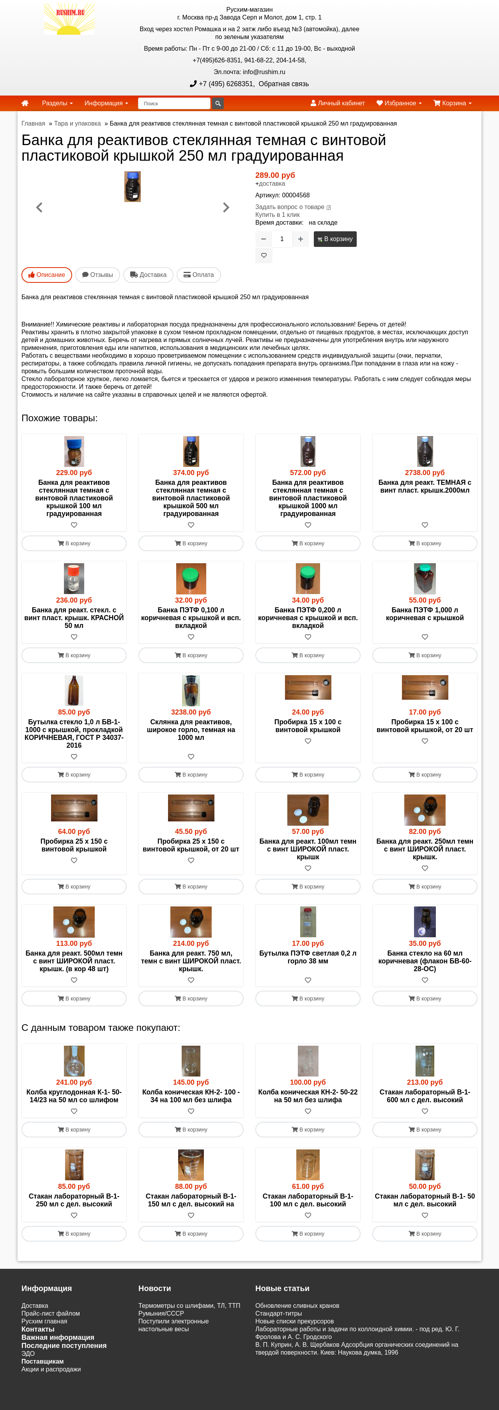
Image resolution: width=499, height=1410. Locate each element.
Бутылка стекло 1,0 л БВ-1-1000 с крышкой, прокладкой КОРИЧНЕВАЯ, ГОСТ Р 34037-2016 (74, 733)
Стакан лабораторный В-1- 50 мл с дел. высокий (425, 1200)
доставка (272, 183)
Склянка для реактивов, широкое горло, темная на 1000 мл (191, 729)
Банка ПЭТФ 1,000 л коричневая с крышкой (425, 614)
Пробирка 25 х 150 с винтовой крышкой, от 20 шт (191, 845)
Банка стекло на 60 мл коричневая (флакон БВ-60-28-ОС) (424, 961)
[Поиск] (174, 103)
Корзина (453, 103)
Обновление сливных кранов (297, 1306)
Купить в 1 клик (277, 214)
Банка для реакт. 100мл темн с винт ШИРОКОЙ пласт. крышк (308, 849)
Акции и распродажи (51, 1369)
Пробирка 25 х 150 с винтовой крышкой (74, 845)
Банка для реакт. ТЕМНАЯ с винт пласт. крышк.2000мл (425, 486)
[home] (25, 103)
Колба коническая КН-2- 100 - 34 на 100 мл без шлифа (191, 1096)
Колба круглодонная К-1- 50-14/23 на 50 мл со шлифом (74, 1096)
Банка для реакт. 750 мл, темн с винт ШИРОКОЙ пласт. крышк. (191, 961)
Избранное (399, 103)
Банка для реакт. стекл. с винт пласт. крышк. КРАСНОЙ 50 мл (74, 618)
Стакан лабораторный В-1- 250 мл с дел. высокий (74, 1200)
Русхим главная (44, 1321)
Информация (106, 103)
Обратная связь (283, 84)
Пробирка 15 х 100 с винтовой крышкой (308, 726)
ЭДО (28, 1354)
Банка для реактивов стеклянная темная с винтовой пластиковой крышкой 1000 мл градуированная (308, 498)
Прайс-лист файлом (50, 1314)
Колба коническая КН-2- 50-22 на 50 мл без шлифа (307, 1096)
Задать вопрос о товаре (289, 207)
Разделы (57, 103)
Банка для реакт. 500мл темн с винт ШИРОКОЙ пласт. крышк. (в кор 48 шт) (74, 961)
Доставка (34, 1306)
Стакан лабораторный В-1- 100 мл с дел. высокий (308, 1200)
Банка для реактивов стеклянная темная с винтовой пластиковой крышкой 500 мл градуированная (191, 498)
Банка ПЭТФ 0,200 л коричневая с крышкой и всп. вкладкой (308, 618)
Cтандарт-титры (278, 1314)
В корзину (335, 239)
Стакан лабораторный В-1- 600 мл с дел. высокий (425, 1096)
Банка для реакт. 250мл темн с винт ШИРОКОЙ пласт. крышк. (425, 849)
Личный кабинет (338, 103)
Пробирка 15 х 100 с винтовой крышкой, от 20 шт (425, 726)
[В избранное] (264, 255)
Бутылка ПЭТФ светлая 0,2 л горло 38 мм (307, 957)
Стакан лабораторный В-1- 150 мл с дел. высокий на (191, 1200)
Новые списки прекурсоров (294, 1321)
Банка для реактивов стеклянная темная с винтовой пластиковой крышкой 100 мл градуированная (74, 498)
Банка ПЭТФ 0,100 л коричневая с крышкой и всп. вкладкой (191, 618)
